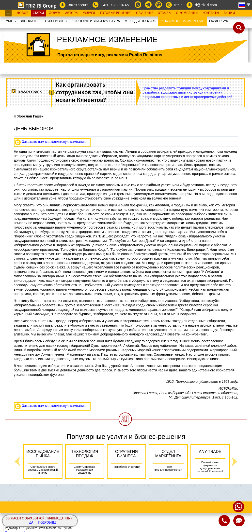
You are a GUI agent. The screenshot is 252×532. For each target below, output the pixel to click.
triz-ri (178, 5)
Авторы (71, 13)
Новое (22, 13)
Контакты (211, 13)
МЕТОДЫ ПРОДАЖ (140, 21)
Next (234, 461)
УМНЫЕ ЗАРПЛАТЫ (22, 21)
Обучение (144, 13)
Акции (229, 13)
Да (31, 522)
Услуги (89, 13)
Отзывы (164, 13)
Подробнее (47, 522)
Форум (55, 13)
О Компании (187, 13)
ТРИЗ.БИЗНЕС (55, 21)
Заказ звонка (78, 5)
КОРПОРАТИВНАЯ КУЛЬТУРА (96, 21)
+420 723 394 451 (116, 5)
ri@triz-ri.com (206, 5)
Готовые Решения (115, 13)
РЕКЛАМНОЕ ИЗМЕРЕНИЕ (182, 21)
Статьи (38, 13)
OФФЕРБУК (218, 21)
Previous (17, 461)
